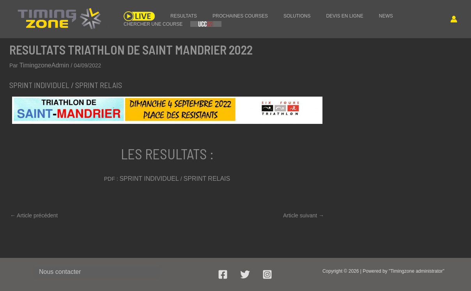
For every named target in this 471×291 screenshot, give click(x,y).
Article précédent (34, 212)
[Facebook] (223, 274)
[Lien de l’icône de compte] (453, 19)
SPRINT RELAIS (202, 177)
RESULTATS (172, 14)
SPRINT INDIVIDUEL (152, 177)
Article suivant (303, 212)
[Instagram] (267, 274)
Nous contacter (56, 271)
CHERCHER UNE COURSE (387, 14)
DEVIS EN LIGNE (309, 14)
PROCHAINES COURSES (220, 14)
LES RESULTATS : (167, 151)
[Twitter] (245, 274)
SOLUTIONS (269, 14)
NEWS (343, 14)
